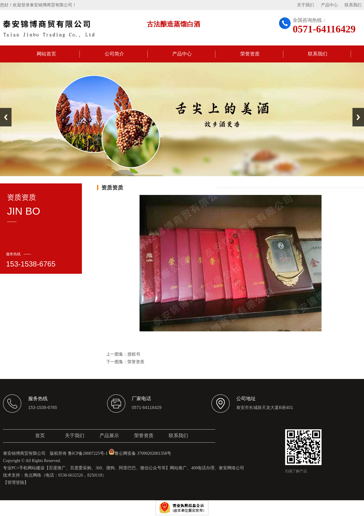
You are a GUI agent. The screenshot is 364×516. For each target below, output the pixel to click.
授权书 (133, 354)
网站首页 (46, 53)
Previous (6, 117)
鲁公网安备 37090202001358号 (140, 453)
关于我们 (305, 5)
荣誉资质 (250, 53)
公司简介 (114, 53)
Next (358, 117)
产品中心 (329, 5)
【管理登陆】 (16, 482)
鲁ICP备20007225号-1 (88, 453)
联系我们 (353, 5)
